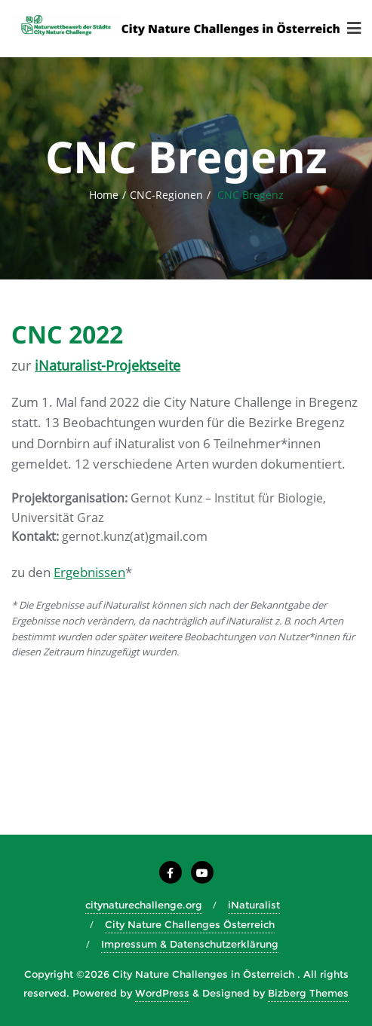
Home (103, 195)
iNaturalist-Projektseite (107, 365)
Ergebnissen (89, 572)
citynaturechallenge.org (143, 905)
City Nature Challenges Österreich (190, 924)
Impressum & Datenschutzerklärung (189, 944)
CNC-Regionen (166, 195)
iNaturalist (254, 905)
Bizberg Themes (308, 993)
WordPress (162, 993)
